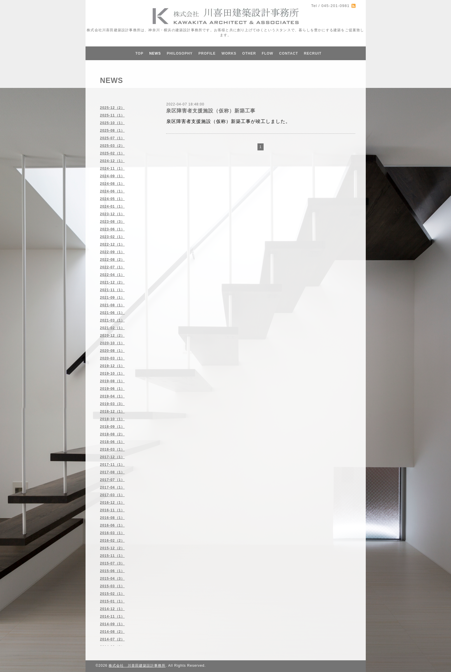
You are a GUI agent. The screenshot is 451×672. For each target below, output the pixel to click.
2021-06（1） (112, 313)
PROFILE (207, 53)
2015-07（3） (112, 563)
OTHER (249, 53)
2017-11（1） (112, 465)
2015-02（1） (112, 594)
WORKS (229, 53)
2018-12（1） (112, 411)
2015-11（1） (112, 556)
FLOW (267, 53)
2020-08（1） (112, 351)
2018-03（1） (112, 449)
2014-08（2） (112, 632)
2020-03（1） (112, 358)
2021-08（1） (112, 305)
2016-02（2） (112, 541)
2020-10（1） (112, 343)
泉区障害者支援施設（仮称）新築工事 (210, 111)
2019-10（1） (112, 373)
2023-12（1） (112, 214)
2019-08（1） (112, 381)
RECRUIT (312, 53)
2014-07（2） (112, 639)
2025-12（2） (112, 108)
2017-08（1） (112, 472)
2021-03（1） (112, 320)
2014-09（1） (112, 624)
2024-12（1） (112, 161)
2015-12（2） (112, 548)
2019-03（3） (112, 404)
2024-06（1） (112, 191)
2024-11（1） (112, 168)
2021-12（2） (112, 282)
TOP (139, 53)
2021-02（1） (112, 328)
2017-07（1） (112, 480)
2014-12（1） (112, 609)
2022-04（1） (112, 275)
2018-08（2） (112, 434)
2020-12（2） (112, 336)
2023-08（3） (112, 222)
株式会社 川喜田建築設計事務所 (137, 666)
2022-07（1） (112, 267)
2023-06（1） (112, 229)
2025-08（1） (112, 131)
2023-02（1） (112, 237)
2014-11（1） (112, 616)
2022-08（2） (112, 260)
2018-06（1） (112, 442)
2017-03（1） (112, 495)
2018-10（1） (112, 419)
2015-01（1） (112, 601)
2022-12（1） (112, 244)
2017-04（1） (112, 487)
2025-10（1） (112, 123)
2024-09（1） (112, 176)
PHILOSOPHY (180, 53)
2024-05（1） (112, 199)
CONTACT (288, 53)
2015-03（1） (112, 586)
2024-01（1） (112, 206)
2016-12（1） (112, 503)
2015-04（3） (112, 579)
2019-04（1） (112, 396)
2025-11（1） (112, 115)
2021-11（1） (112, 290)
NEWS (155, 53)
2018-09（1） (112, 427)
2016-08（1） (112, 518)
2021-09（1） (112, 298)
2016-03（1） (112, 533)
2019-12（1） (112, 366)
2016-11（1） (112, 510)
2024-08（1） (112, 184)
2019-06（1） (112, 389)
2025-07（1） (112, 138)
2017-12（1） (112, 457)
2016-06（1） (112, 525)
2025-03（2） (112, 146)
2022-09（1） (112, 252)
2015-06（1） (112, 571)
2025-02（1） (112, 153)
